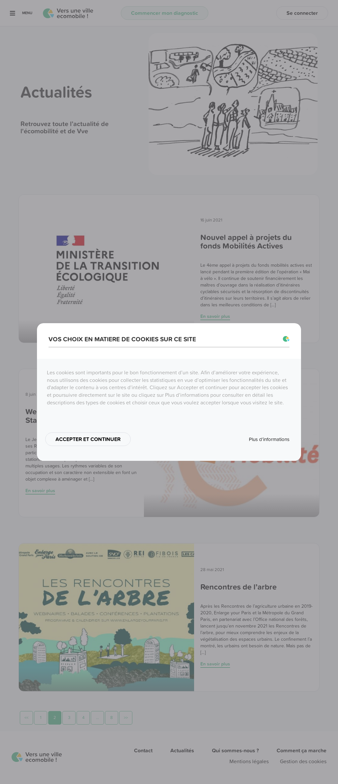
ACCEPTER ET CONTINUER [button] (87, 439)
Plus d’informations (269, 439)
